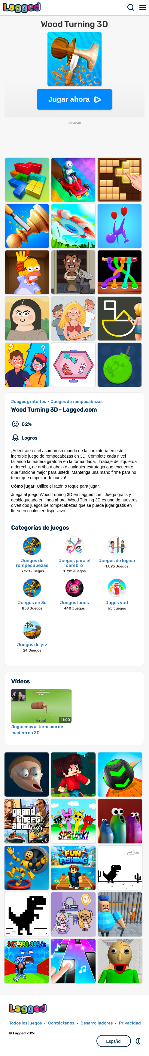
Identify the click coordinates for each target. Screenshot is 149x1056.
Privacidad (130, 1023)
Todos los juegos (25, 1023)
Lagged (22, 7)
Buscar (131, 7)
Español (113, 1041)
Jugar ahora (69, 99)
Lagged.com (28, 1009)
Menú (143, 7)
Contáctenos (61, 1023)
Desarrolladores (97, 1023)
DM (138, 1041)
